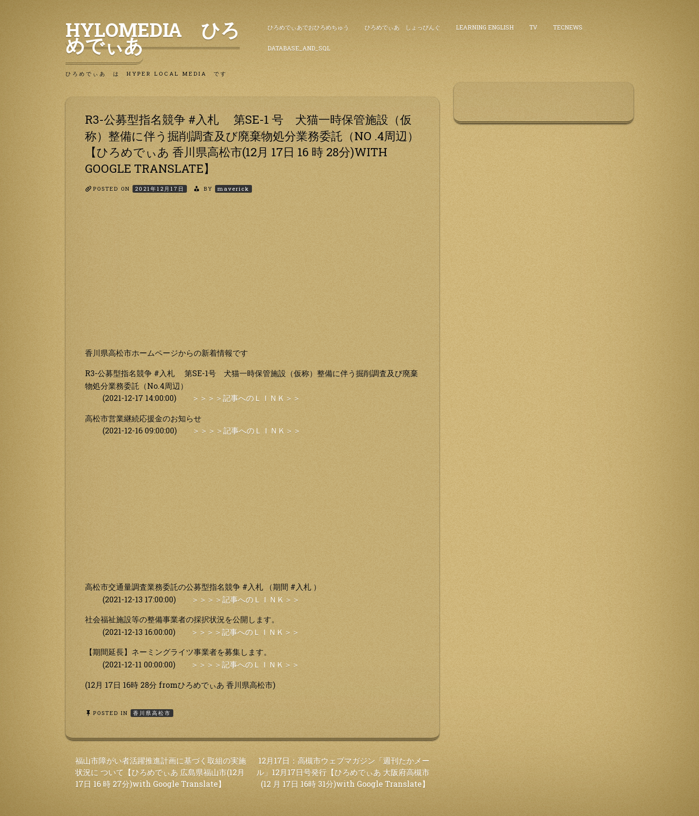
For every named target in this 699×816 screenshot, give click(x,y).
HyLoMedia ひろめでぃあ (153, 37)
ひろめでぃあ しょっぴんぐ (402, 27)
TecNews (567, 27)
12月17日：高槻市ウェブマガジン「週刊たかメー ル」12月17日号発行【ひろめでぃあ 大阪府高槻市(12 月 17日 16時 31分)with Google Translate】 (343, 772)
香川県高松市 (152, 712)
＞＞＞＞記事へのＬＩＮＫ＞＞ (246, 398)
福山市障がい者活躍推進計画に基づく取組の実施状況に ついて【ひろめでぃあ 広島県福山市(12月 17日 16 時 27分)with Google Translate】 (160, 772)
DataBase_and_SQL (298, 48)
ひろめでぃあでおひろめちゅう (308, 27)
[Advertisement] (252, 279)
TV (533, 27)
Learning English (485, 27)
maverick (233, 188)
